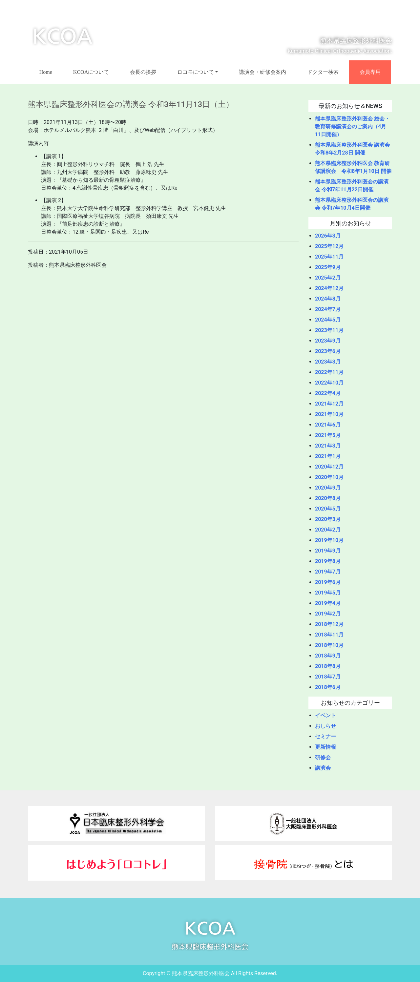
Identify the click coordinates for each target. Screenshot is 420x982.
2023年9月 (328, 341)
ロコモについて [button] (195, 72)
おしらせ (325, 726)
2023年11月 (329, 330)
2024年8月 (328, 299)
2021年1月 (328, 456)
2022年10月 (329, 383)
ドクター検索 (323, 72)
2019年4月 (328, 603)
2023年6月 (328, 351)
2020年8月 (328, 498)
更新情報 (325, 747)
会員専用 (370, 72)
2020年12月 (329, 467)
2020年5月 (328, 509)
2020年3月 (328, 519)
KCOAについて (91, 72)
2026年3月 (328, 236)
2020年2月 (328, 530)
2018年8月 (328, 666)
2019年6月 (328, 582)
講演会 (323, 768)
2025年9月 (328, 267)
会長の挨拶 (143, 72)
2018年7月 (328, 677)
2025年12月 (329, 246)
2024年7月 (328, 309)
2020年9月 (328, 488)
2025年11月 (329, 257)
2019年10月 (329, 540)
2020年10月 (329, 477)
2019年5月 (328, 593)
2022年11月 (329, 372)
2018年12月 (329, 624)
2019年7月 (328, 572)
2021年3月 (328, 446)
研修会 (323, 757)
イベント (325, 715)
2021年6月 (328, 425)
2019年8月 (328, 561)
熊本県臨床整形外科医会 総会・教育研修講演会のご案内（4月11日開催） (352, 126)
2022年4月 (328, 393)
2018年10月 (329, 645)
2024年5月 (328, 320)
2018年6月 (328, 687)
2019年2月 (328, 614)
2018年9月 (328, 656)
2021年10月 (329, 414)
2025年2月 (328, 278)
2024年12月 (329, 288)
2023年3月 (328, 362)
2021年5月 (328, 435)
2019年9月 (328, 551)
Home (45, 72)
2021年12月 (329, 404)
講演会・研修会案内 (262, 72)
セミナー (325, 736)
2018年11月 (329, 635)
